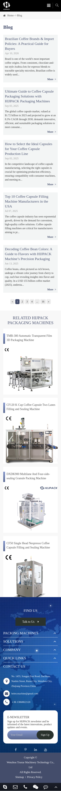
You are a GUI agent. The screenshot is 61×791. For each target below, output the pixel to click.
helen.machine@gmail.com (20, 693)
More (50, 79)
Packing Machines (20, 633)
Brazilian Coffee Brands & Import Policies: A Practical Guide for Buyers (29, 44)
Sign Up (45, 734)
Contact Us (14, 666)
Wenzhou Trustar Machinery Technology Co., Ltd (30, 765)
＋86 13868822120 (16, 702)
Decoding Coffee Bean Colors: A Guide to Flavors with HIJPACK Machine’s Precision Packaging (28, 254)
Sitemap (19, 777)
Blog (19, 15)
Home (10, 15)
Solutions (13, 641)
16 (43, 301)
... (37, 301)
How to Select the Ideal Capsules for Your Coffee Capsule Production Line (28, 149)
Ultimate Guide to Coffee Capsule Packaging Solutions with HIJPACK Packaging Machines (29, 96)
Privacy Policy (34, 777)
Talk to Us (30, 621)
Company (12, 650)
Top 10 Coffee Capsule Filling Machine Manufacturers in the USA (26, 201)
